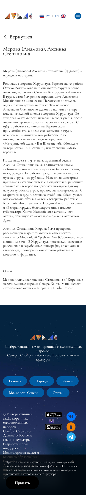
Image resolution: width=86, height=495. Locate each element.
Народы (41, 381)
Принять (22, 482)
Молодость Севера (23, 392)
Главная (15, 381)
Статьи (58, 392)
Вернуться (20, 37)
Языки (67, 381)
